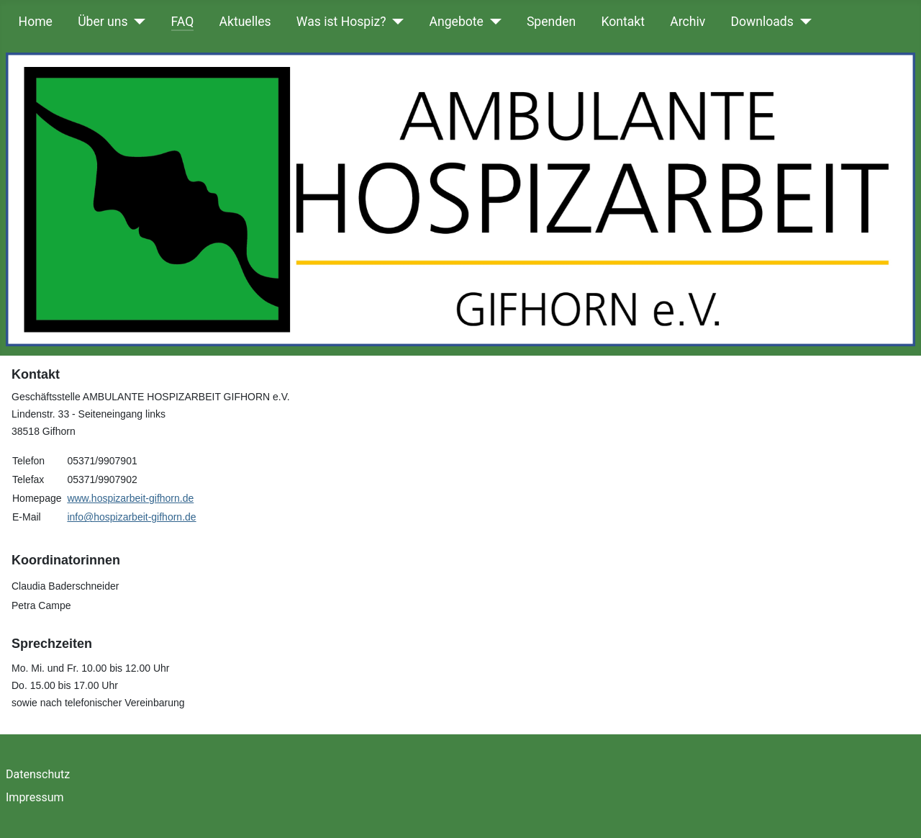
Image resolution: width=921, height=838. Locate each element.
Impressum (35, 797)
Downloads (761, 21)
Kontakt (623, 21)
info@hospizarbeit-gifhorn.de (131, 517)
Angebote (457, 21)
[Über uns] (137, 21)
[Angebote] (493, 21)
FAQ (182, 21)
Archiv (687, 21)
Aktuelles (245, 21)
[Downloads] (803, 21)
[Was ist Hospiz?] (395, 21)
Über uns (102, 21)
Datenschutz (38, 774)
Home (36, 21)
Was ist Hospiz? (341, 21)
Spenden (551, 21)
